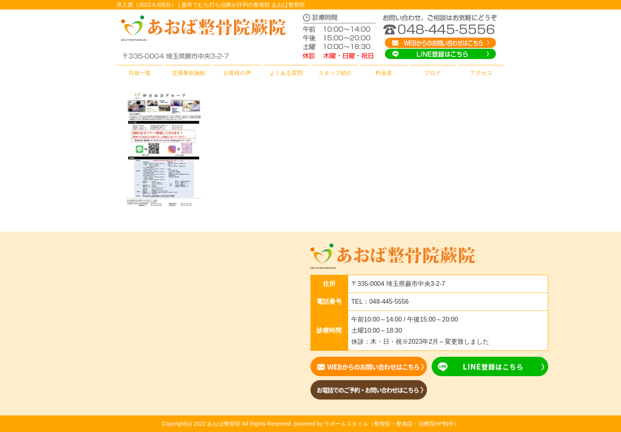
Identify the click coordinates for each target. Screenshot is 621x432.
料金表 (383, 73)
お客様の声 (237, 73)
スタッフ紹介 (335, 73)
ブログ (432, 73)
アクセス (481, 73)
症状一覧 (140, 73)
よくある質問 (286, 73)
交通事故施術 (188, 73)
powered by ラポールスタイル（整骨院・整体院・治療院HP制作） (376, 424)
